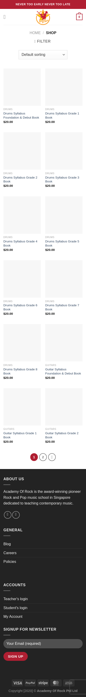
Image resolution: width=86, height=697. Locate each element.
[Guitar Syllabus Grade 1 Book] (22, 407)
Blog (7, 544)
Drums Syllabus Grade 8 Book (20, 371)
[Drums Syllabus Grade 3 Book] (64, 151)
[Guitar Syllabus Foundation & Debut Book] (64, 342)
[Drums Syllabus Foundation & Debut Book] (22, 87)
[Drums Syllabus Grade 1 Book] (64, 87)
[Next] (52, 457)
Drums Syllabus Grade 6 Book (20, 307)
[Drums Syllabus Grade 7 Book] (64, 279)
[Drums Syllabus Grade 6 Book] (22, 279)
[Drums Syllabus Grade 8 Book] (22, 342)
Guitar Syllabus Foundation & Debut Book (63, 371)
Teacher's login (15, 599)
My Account (12, 616)
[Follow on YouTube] (16, 515)
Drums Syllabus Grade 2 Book (20, 179)
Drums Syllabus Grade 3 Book (62, 179)
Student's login (15, 608)
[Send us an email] (7, 515)
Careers (10, 553)
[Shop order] (43, 54)
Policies (9, 562)
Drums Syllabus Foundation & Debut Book (21, 115)
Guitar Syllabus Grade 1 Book (20, 435)
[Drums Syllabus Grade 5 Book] (64, 215)
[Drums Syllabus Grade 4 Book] (22, 215)
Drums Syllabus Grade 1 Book (62, 115)
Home (35, 33)
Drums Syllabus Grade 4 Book (20, 243)
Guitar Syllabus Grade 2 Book (61, 435)
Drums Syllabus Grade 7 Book (62, 307)
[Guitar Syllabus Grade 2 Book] (64, 407)
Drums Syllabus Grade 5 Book (62, 243)
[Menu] (6, 16)
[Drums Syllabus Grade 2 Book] (22, 151)
